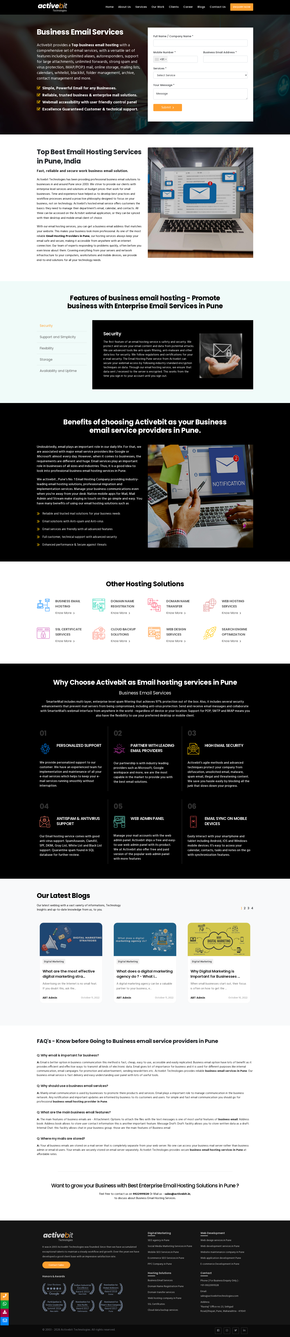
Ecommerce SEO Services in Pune (166, 1258)
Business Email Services (160, 1280)
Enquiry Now (241, 7)
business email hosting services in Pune (217, 1150)
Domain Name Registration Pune (166, 1286)
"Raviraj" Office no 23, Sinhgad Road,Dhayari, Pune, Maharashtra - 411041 (223, 1309)
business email (228, 1119)
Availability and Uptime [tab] (58, 371)
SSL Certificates (156, 1304)
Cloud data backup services (163, 1310)
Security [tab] (46, 325)
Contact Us (218, 7)
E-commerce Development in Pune (219, 1264)
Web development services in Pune (220, 1246)
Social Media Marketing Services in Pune (170, 1246)
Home (110, 7)
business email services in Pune (226, 1071)
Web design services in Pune (215, 1240)
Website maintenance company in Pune (222, 1252)
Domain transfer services (161, 1292)
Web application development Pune (220, 1258)
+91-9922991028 (209, 1285)
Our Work (157, 7)
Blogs (201, 7)
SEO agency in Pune (158, 1240)
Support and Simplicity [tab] (58, 337)
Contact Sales (56, 1265)
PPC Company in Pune (160, 1264)
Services (141, 7)
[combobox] (161, 59)
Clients (174, 7)
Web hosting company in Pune (164, 1298)
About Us (124, 7)
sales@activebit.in (177, 1194)
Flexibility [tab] (47, 348)
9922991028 (141, 1194)
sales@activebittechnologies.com (219, 1296)
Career (188, 7)
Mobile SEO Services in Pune (163, 1252)
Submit (167, 107)
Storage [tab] (46, 359)
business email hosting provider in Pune (80, 1101)
